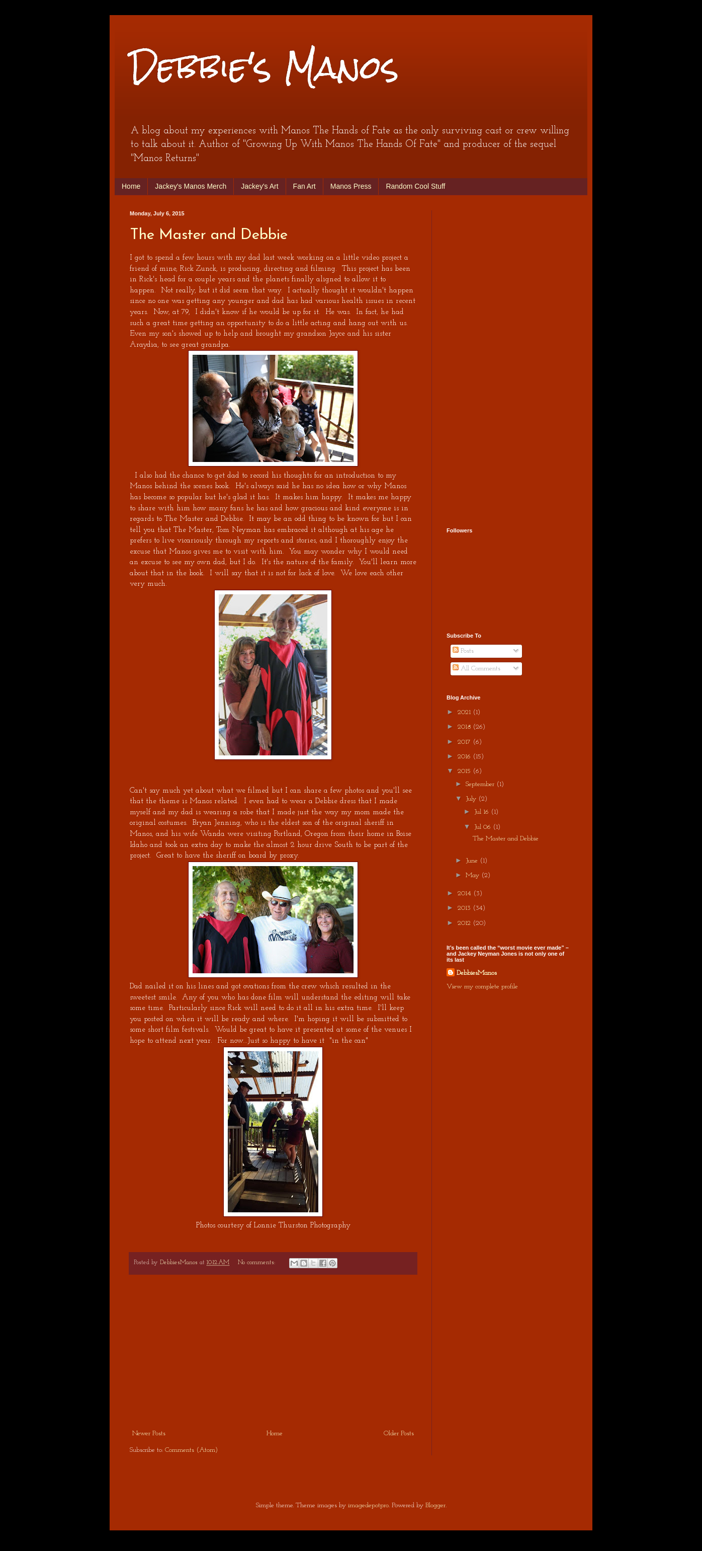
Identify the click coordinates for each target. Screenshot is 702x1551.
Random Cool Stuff (415, 186)
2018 (465, 727)
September (481, 784)
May (473, 875)
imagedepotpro (368, 1505)
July (472, 799)
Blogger (435, 1505)
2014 (465, 893)
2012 (465, 923)
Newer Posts (148, 1433)
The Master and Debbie (209, 235)
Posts (463, 651)
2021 (465, 712)
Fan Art (304, 186)
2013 (465, 908)
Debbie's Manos (264, 67)
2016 (465, 756)
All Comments (476, 668)
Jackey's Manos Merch (190, 186)
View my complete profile (482, 986)
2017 (465, 742)
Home (131, 186)
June (473, 861)
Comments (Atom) (191, 1450)
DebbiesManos (477, 973)
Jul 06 (483, 827)
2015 (465, 771)
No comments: (257, 1263)
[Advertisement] (273, 1352)
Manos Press (351, 186)
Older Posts (399, 1433)
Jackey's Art (259, 186)
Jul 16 (482, 812)
